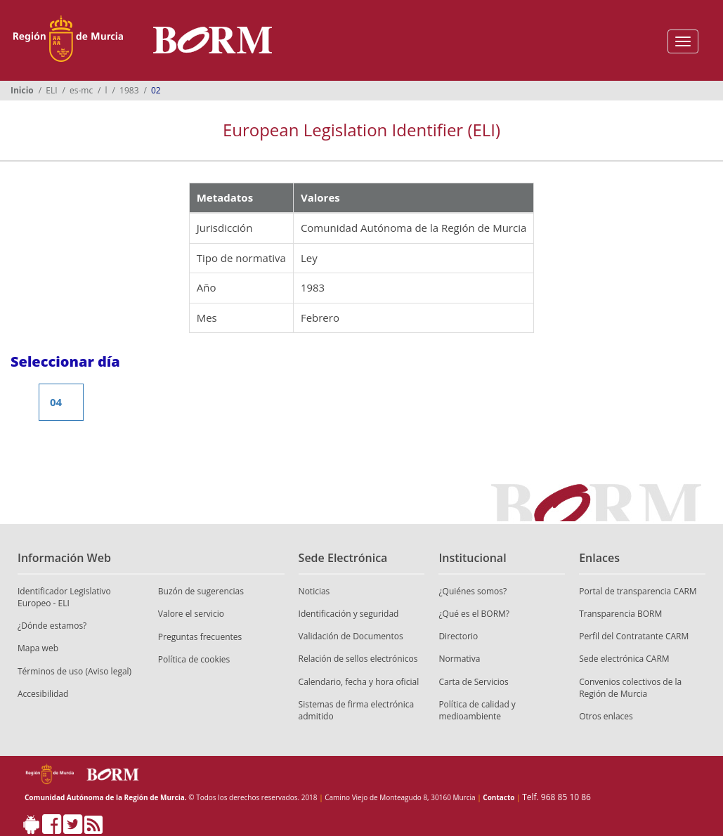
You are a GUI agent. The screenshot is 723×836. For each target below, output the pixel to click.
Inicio (22, 90)
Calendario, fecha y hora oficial (359, 682)
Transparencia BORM (620, 614)
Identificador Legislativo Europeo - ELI (64, 597)
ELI (51, 90)
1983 (128, 90)
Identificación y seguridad (349, 614)
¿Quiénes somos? (472, 591)
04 (56, 402)
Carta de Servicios (473, 682)
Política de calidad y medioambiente (477, 710)
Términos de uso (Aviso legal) (74, 671)
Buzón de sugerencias (201, 591)
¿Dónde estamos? (52, 626)
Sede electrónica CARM (624, 659)
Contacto (498, 797)
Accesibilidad (43, 694)
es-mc (81, 90)
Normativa (459, 659)
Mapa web (38, 648)
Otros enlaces (606, 716)
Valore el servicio (191, 614)
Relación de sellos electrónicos (358, 659)
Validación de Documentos (351, 636)
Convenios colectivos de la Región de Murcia (630, 688)
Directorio (458, 636)
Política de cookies (194, 659)
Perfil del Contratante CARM (634, 636)
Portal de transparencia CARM (637, 591)
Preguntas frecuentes (200, 637)
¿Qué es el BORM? (473, 614)
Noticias (314, 591)
